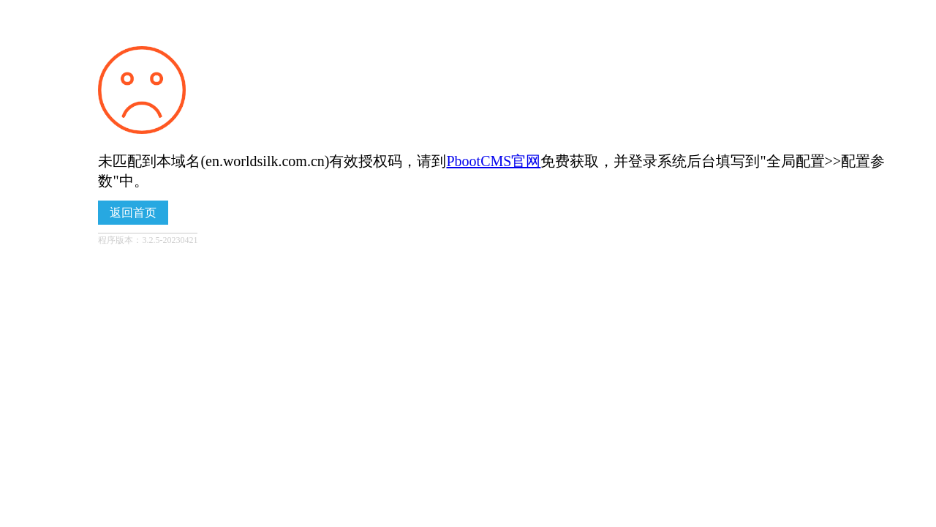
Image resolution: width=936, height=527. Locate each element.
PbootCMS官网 (493, 161)
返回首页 (133, 212)
